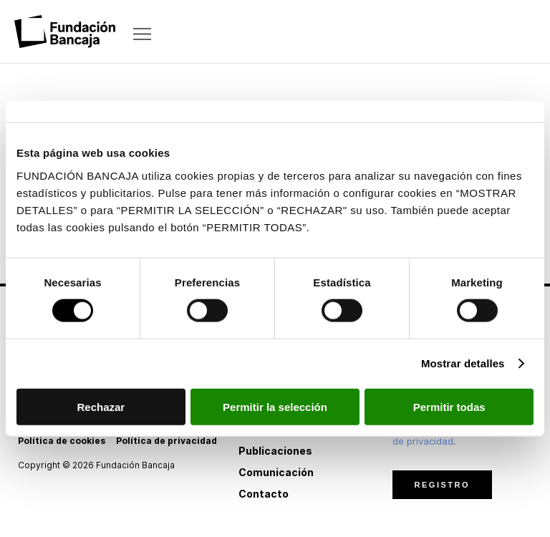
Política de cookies (61, 440)
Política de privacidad (166, 440)
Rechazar (101, 406)
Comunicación (276, 472)
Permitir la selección (275, 406)
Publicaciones (275, 451)
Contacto (263, 494)
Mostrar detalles (463, 363)
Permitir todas (449, 406)
